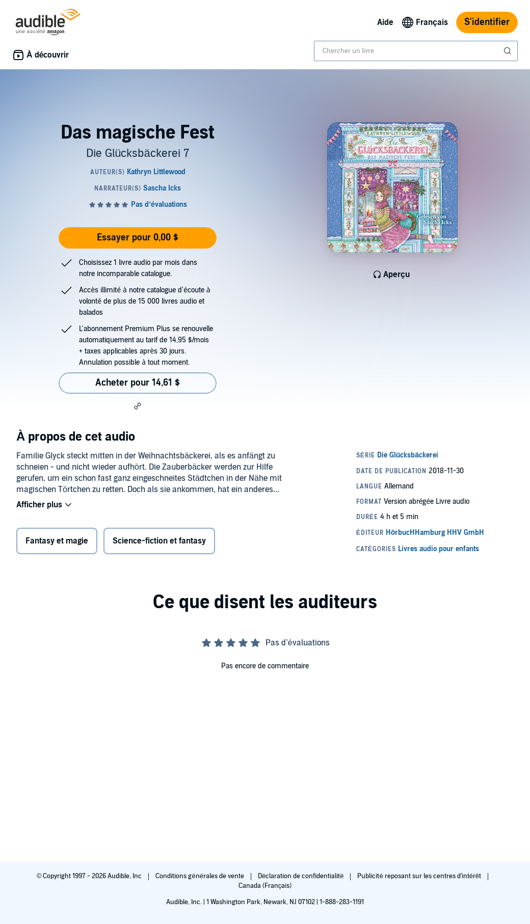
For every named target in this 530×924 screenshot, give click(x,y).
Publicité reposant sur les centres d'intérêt (420, 876)
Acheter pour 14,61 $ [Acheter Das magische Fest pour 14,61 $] (137, 382)
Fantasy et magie (56, 541)
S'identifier (487, 22)
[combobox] (416, 51)
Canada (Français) (265, 886)
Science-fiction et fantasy (159, 541)
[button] (138, 406)
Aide (385, 22)
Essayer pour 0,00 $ (137, 237)
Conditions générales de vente (200, 876)
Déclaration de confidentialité (301, 876)
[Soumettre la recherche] (508, 51)
